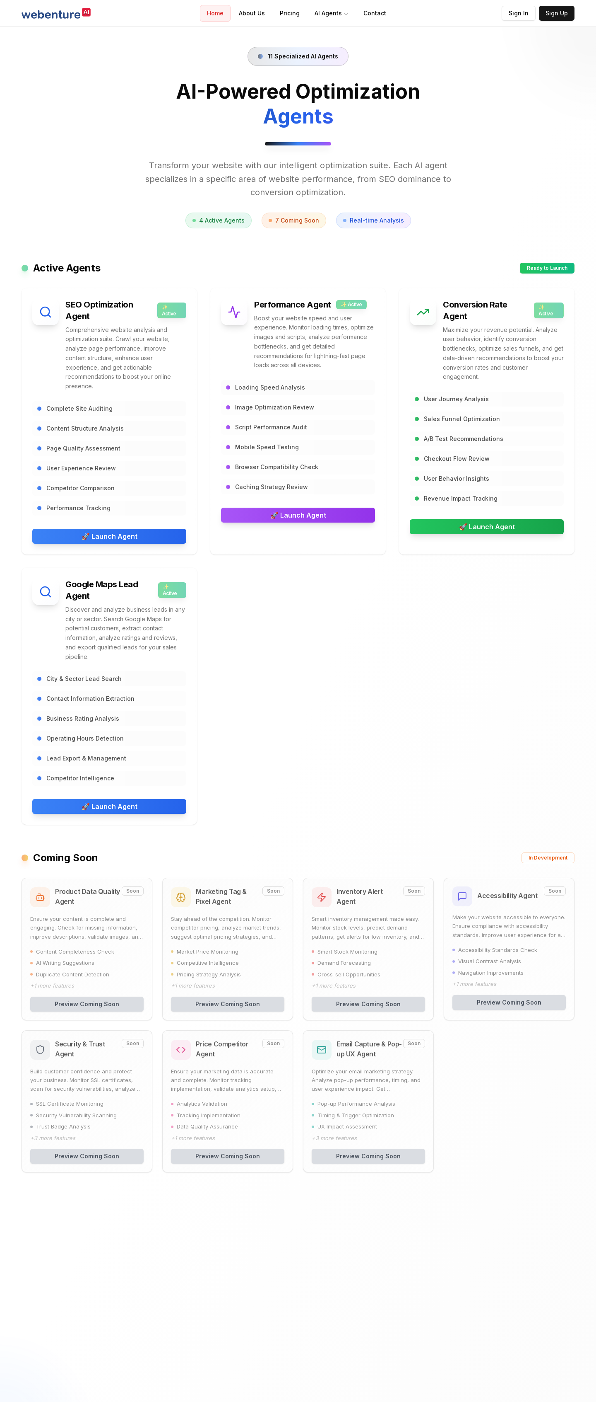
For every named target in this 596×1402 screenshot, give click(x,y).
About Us (252, 13)
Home (215, 13)
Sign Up (557, 13)
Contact (374, 13)
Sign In (519, 13)
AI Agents (331, 13)
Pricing (290, 13)
